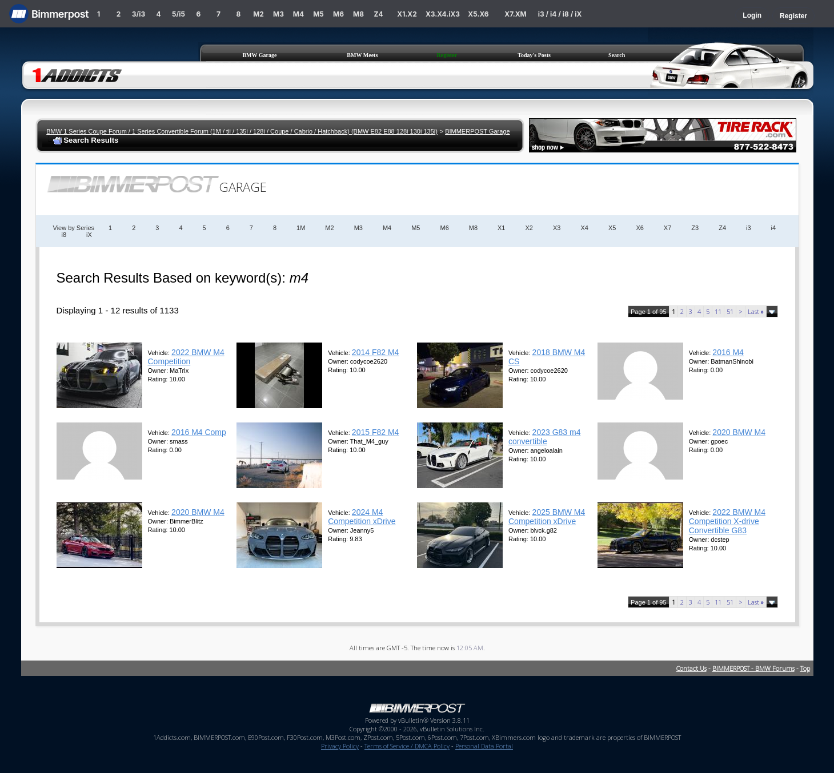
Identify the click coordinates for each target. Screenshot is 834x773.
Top (805, 668)
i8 (64, 234)
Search (616, 55)
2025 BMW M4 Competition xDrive (546, 517)
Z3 (695, 227)
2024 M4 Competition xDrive (361, 517)
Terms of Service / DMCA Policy (407, 746)
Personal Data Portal (484, 746)
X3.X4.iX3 (443, 14)
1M (300, 227)
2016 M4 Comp (198, 432)
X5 (612, 227)
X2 (529, 227)
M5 (318, 14)
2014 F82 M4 (375, 352)
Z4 (378, 14)
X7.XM (515, 14)
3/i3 (138, 14)
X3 (556, 227)
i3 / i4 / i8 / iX (560, 14)
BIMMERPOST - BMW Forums (753, 668)
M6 (338, 14)
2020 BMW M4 (738, 432)
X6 (639, 227)
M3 (278, 14)
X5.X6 (478, 14)
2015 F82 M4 (375, 432)
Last (756, 311)
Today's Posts (534, 55)
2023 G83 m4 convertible (544, 437)
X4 (584, 227)
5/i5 (178, 14)
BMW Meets (362, 55)
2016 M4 (727, 352)
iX (89, 234)
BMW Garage (259, 55)
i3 (748, 227)
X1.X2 (406, 14)
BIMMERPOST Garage (477, 131)
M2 (258, 14)
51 (730, 311)
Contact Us (691, 668)
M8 (358, 14)
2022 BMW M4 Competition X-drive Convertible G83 (727, 521)
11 (718, 311)
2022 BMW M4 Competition (186, 357)
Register (793, 16)
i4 (773, 227)
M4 (298, 14)
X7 (667, 227)
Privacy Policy (340, 746)
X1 (501, 227)
